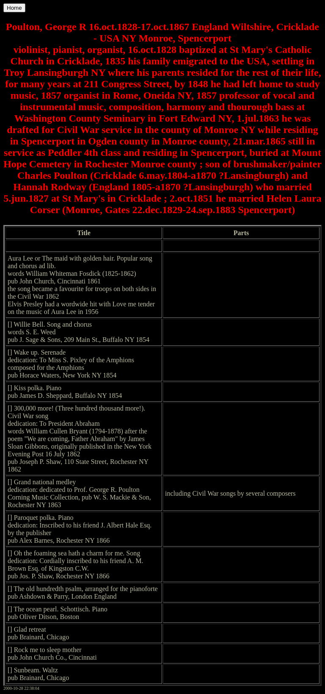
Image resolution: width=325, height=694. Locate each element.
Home (14, 8)
